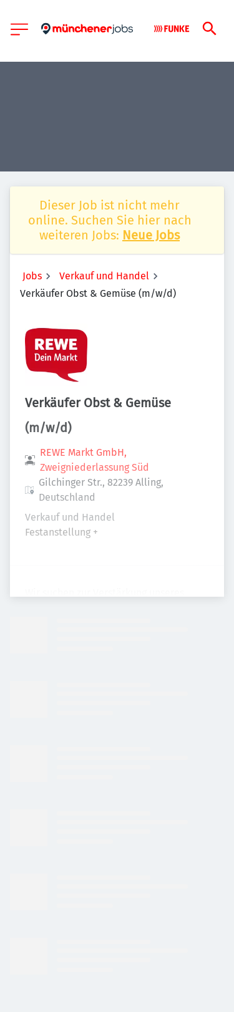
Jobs (32, 276)
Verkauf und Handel (104, 276)
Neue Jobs (151, 235)
